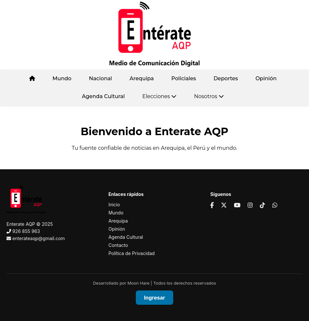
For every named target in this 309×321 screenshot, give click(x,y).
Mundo (62, 78)
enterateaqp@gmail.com (38, 238)
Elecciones (159, 96)
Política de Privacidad (132, 253)
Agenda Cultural (103, 96)
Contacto (118, 245)
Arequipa (142, 78)
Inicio (114, 204)
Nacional (100, 78)
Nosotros (209, 96)
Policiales (183, 78)
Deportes (225, 78)
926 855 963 (26, 231)
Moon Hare (138, 283)
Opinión (266, 78)
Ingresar (154, 297)
